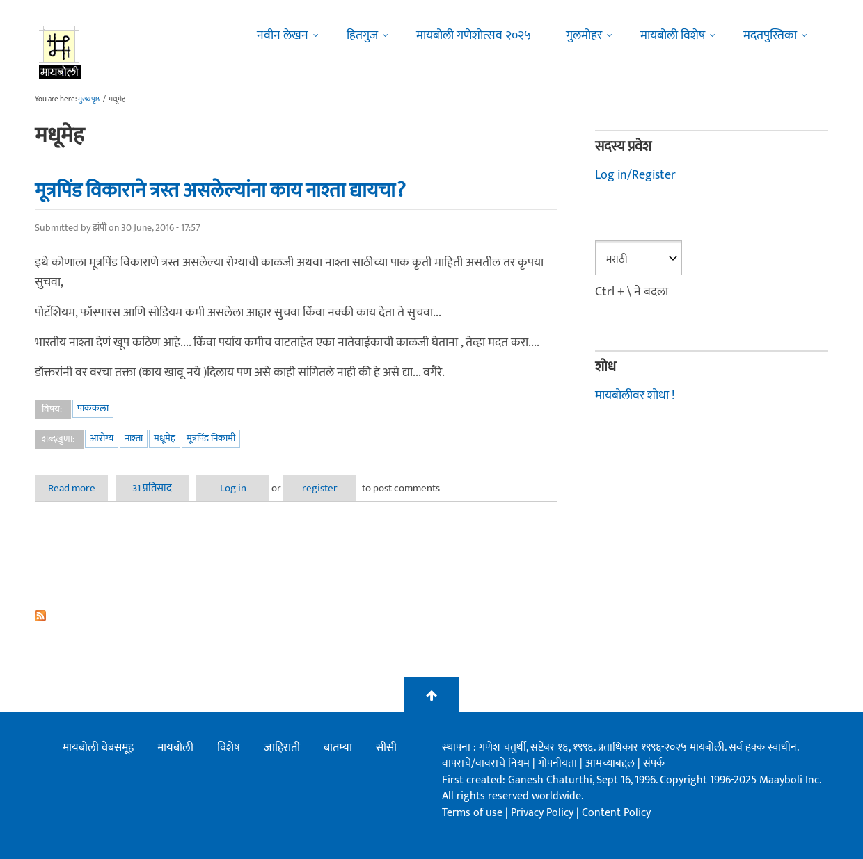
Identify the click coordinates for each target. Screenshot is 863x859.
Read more (78, 488)
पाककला (93, 408)
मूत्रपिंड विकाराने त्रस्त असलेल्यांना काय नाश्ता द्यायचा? (220, 190)
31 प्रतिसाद (152, 488)
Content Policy (616, 812)
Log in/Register (635, 175)
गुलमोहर (584, 35)
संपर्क (654, 763)
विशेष (228, 748)
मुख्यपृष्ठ (89, 99)
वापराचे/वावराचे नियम (486, 763)
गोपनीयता (559, 763)
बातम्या (338, 748)
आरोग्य (101, 438)
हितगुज (362, 35)
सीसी (386, 748)
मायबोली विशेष (672, 35)
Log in (233, 488)
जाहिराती (282, 748)
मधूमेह (164, 438)
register (320, 488)
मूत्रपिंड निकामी (211, 438)
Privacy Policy (543, 812)
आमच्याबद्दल (611, 763)
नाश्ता (134, 438)
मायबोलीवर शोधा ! (634, 395)
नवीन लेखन (282, 35)
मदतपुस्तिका (770, 35)
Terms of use (472, 812)
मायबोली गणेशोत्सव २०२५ (473, 35)
